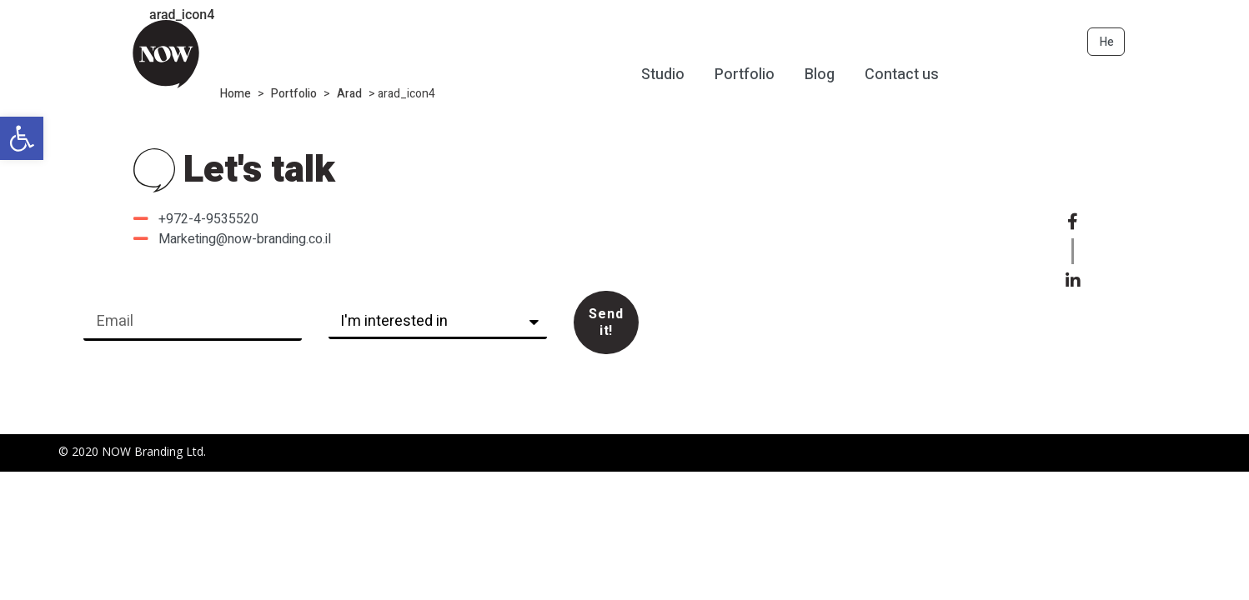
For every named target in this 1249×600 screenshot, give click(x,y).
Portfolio (294, 93)
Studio (663, 75)
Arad (349, 93)
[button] (21, 138)
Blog (820, 75)
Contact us (902, 75)
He (1107, 42)
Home (235, 93)
